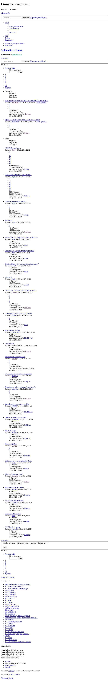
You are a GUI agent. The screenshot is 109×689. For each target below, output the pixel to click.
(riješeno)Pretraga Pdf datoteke (15, 417)
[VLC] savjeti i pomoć (12, 527)
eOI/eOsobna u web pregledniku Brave (18, 461)
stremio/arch (9, 343)
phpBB (11, 671)
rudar (13, 239)
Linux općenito (41, 103)
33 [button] (6, 86)
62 (10, 161)
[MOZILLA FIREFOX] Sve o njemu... (18, 175)
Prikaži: (10, 543)
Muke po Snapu (10, 431)
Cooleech (27, 232)
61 (10, 159)
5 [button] (5, 82)
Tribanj (26, 169)
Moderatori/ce (17, 54)
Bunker (26, 521)
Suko (13, 150)
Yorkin (14, 279)
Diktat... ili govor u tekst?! (14, 474)
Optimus (27, 196)
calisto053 (15, 292)
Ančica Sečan (15, 674)
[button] (10, 68)
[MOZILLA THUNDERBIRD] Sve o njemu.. (20, 290)
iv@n (14, 177)
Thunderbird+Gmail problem (15, 357)
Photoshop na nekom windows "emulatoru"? (20, 387)
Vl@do (14, 446)
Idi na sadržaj (5, 13)
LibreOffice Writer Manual (14, 501)
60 (10, 158)
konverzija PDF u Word (13, 514)
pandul (26, 285)
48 (10, 184)
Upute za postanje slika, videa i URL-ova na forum (22, 120)
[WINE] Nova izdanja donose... (16, 201)
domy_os (15, 376)
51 (10, 190)
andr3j (14, 266)
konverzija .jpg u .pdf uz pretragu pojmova (19, 251)
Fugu (13, 222)
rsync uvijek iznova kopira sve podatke (18, 374)
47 (10, 182)
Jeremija (27, 455)
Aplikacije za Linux (11, 50)
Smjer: (43, 543)
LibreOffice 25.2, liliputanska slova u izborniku (21, 237)
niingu (26, 215)
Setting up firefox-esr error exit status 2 (18, 313)
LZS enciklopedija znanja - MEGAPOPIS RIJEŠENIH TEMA (26, 101)
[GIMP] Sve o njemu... (13, 148)
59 (10, 156)
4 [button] (5, 80)
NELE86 (15, 406)
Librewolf (8, 277)
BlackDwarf (16, 332)
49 (10, 186)
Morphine (15, 389)
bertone (26, 133)
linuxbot (14, 489)
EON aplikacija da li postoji (14, 487)
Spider (26, 258)
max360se (15, 121)
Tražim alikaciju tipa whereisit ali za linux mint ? (22, 264)
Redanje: (28, 543)
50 (10, 188)
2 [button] (5, 76)
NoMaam (15, 419)
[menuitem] (16, 26)
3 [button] (5, 78)
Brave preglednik (11, 444)
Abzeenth (15, 103)
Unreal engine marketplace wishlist (17, 404)
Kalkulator (8, 220)
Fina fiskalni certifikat (12, 330)
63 (10, 163)
